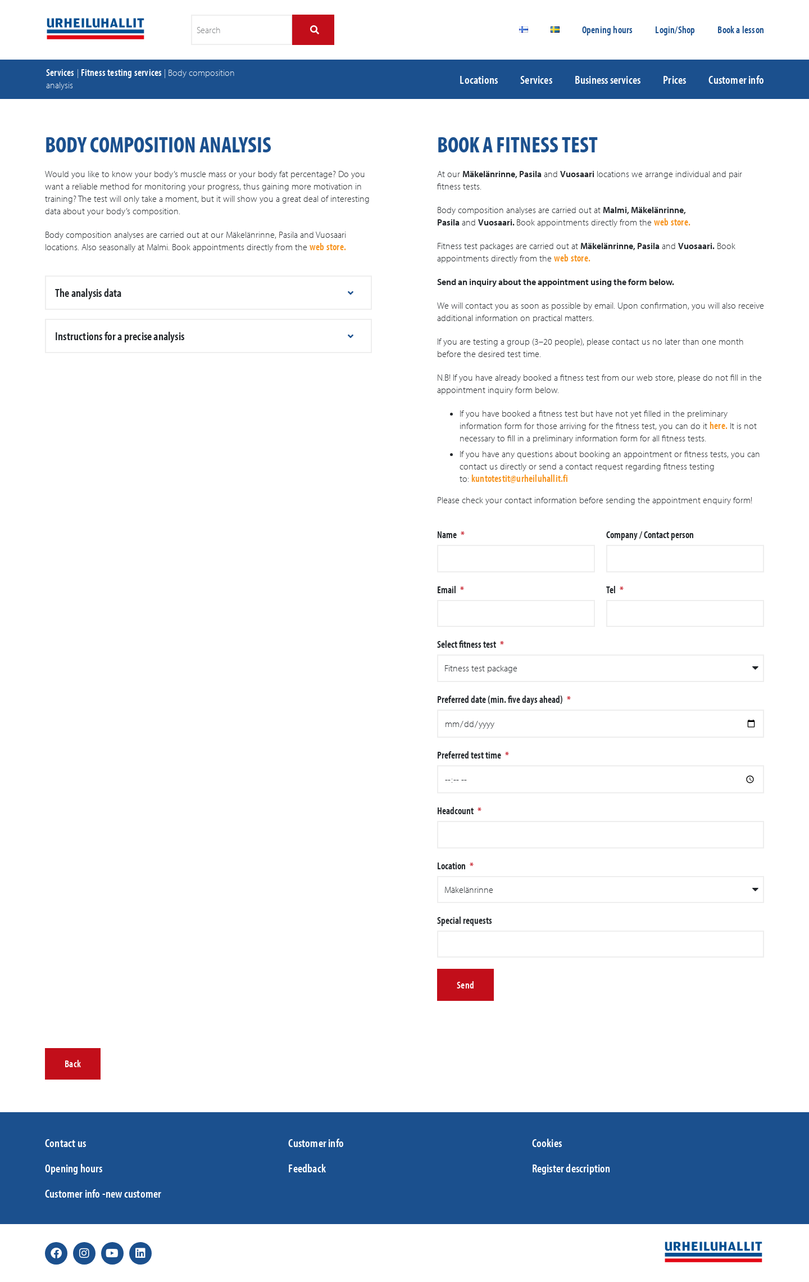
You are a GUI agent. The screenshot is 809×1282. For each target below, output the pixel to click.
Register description (571, 1168)
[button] (208, 293)
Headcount (456, 811)
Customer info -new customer (103, 1193)
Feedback (307, 1168)
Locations (479, 79)
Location (452, 866)
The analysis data (88, 292)
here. (719, 425)
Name (447, 535)
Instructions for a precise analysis (119, 335)
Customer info (736, 79)
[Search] (313, 30)
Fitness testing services (121, 72)
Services (60, 72)
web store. (328, 246)
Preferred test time (470, 755)
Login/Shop (675, 29)
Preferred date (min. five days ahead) (501, 699)
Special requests (464, 920)
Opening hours (607, 29)
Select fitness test (467, 644)
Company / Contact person (650, 535)
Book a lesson (740, 29)
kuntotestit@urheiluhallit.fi (520, 478)
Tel (611, 590)
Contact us (65, 1142)
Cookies (547, 1142)
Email (447, 590)
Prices (674, 79)
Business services (607, 79)
